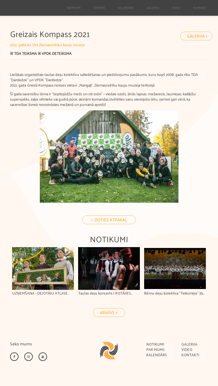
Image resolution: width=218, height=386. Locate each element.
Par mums (155, 349)
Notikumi (155, 344)
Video (186, 349)
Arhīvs (109, 312)
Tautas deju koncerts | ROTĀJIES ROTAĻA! (104, 296)
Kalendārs (156, 354)
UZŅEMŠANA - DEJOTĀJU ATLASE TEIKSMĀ (40, 296)
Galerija (197, 36)
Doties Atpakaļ (109, 220)
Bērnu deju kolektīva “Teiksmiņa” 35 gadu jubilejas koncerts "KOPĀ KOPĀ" (174, 296)
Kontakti (190, 354)
